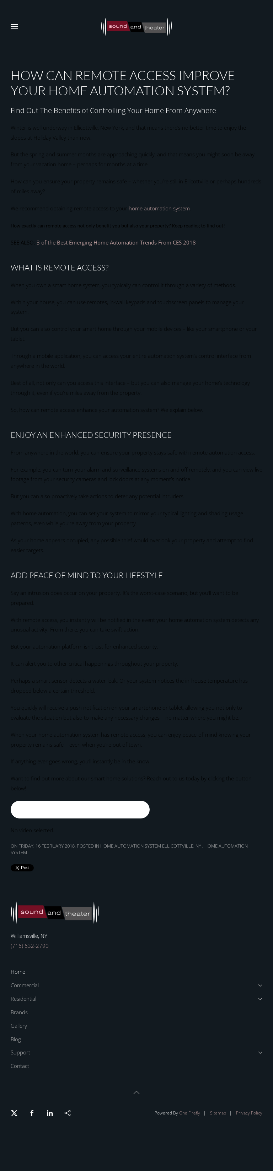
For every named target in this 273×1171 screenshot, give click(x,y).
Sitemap (218, 1113)
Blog (16, 1039)
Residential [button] (136, 998)
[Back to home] (136, 26)
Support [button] (136, 1052)
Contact (20, 1065)
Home (18, 971)
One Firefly (189, 1113)
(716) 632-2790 (30, 945)
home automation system (159, 208)
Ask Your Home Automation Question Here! (80, 809)
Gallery (19, 1025)
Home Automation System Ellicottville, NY (151, 846)
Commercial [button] (136, 985)
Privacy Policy (249, 1113)
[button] (14, 26)
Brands (19, 1012)
